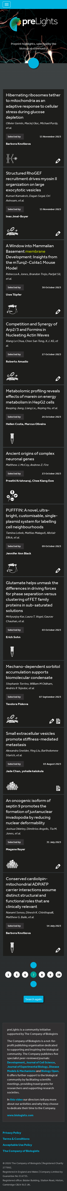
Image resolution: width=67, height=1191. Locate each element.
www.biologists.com (20, 1115)
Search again (33, 999)
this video (16, 1099)
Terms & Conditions (16, 1138)
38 (59, 974)
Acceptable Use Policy (17, 1145)
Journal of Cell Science (40, 1062)
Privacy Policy (12, 1132)
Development (16, 1062)
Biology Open (49, 1071)
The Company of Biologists (21, 1151)
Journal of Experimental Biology (27, 1066)
